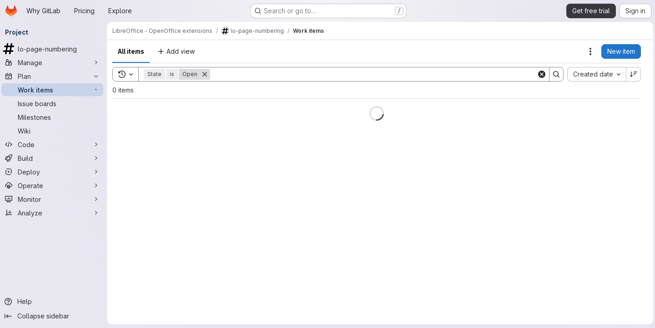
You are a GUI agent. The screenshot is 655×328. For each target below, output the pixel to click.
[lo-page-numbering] (55, 48)
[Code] (55, 144)
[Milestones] (55, 117)
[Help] (55, 301)
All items (133, 51)
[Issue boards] (55, 103)
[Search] (373, 74)
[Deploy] (55, 171)
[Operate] (55, 185)
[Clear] (539, 74)
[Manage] (55, 62)
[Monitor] (55, 199)
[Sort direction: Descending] (632, 74)
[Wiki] (55, 130)
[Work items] (55, 89)
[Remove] (207, 74)
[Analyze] (55, 212)
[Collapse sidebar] (55, 316)
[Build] (55, 158)
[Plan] (55, 76)
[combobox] (594, 74)
